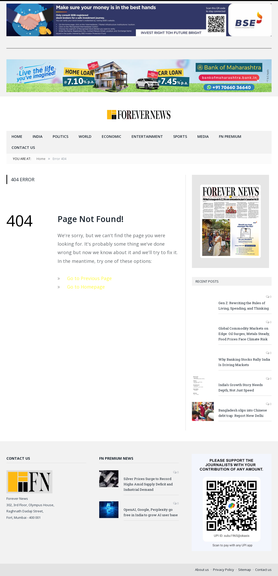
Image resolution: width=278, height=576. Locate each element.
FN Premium (230, 136)
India (37, 136)
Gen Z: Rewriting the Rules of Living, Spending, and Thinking (243, 306)
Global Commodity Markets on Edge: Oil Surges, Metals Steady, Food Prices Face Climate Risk (244, 333)
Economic (111, 136)
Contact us (23, 147)
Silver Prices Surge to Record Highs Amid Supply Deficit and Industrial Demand (148, 484)
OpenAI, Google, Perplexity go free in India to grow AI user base (151, 512)
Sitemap (244, 569)
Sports (180, 136)
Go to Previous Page (89, 278)
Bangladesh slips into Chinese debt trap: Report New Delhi (242, 413)
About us (202, 569)
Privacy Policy (223, 569)
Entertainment (147, 136)
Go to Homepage (86, 287)
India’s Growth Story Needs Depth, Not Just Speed (240, 387)
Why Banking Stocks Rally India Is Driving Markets (244, 362)
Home (17, 136)
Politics (60, 136)
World (85, 136)
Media (203, 136)
